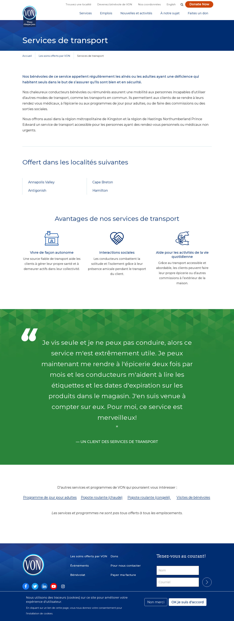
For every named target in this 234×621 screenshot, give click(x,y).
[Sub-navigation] (85, 15)
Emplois (106, 15)
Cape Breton (102, 185)
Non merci (155, 602)
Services (85, 15)
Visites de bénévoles (193, 501)
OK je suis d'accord (187, 602)
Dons (114, 553)
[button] (182, 4)
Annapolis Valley (41, 185)
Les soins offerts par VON (54, 58)
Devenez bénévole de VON (114, 4)
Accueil (27, 58)
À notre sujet (170, 15)
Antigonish (37, 193)
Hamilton (100, 193)
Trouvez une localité (78, 4)
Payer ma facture (123, 572)
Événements (79, 563)
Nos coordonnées (149, 4)
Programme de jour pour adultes (50, 501)
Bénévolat (77, 572)
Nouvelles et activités (136, 15)
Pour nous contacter (126, 563)
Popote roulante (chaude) (101, 501)
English (171, 4)
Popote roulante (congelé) (149, 501)
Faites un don (198, 15)
